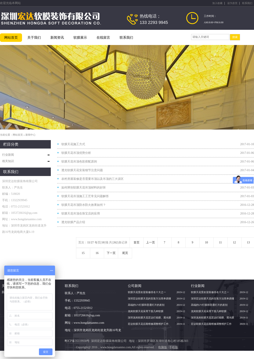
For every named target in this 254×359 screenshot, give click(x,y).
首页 (136, 242)
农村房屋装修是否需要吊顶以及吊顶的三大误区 (92, 178)
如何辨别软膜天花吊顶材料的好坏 (83, 187)
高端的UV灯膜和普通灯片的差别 (146, 304)
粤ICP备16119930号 (77, 341)
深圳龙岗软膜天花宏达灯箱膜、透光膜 (149, 317)
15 (83, 253)
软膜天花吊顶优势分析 (76, 152)
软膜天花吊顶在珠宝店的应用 (80, 213)
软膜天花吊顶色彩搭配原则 (79, 161)
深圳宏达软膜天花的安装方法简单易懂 (149, 298)
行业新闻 (8, 154)
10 (206, 242)
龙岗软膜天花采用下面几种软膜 (145, 311)
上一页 (150, 242)
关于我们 (34, 37)
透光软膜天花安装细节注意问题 (82, 170)
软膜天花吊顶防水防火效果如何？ (83, 204)
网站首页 (11, 37)
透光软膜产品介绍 (73, 222)
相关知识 (8, 161)
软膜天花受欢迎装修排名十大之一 (147, 292)
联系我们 (247, 3)
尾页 (125, 253)
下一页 (111, 253)
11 (220, 242)
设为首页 (232, 3)
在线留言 (103, 37)
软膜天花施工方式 (73, 144)
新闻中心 (30, 134)
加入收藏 (217, 3)
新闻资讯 (57, 37)
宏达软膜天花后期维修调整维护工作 (148, 323)
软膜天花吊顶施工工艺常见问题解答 (85, 196)
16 (97, 253)
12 (234, 242)
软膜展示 (80, 37)
